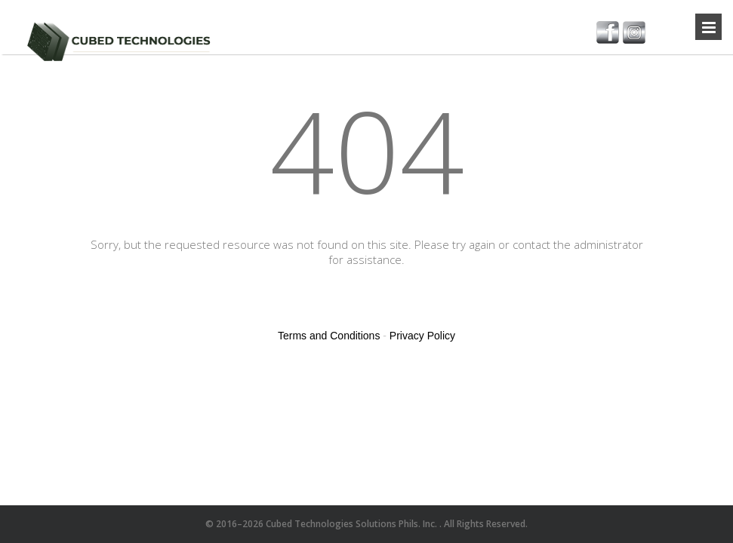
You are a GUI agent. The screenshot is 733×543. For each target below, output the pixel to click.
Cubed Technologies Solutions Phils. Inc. (352, 523)
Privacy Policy (422, 336)
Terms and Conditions (329, 336)
